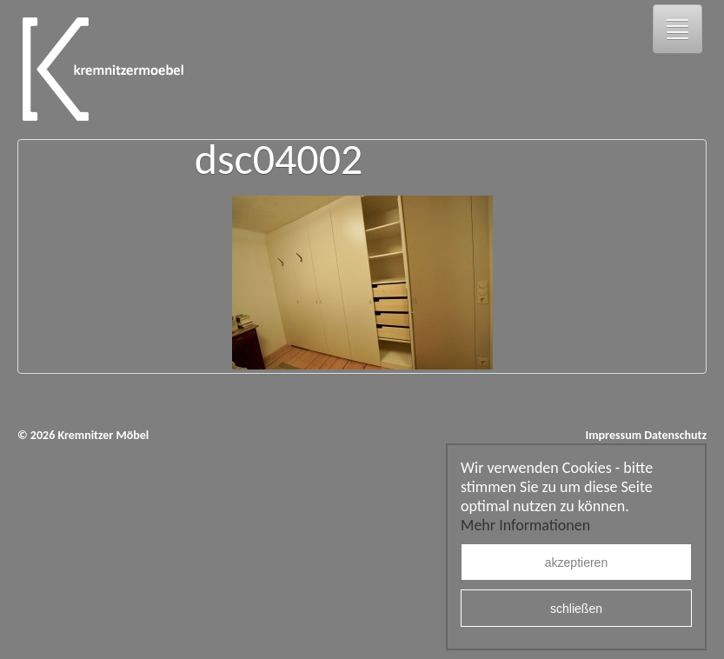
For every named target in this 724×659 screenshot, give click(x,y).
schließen (576, 609)
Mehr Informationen (525, 525)
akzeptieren (576, 562)
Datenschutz (675, 435)
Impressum (613, 435)
